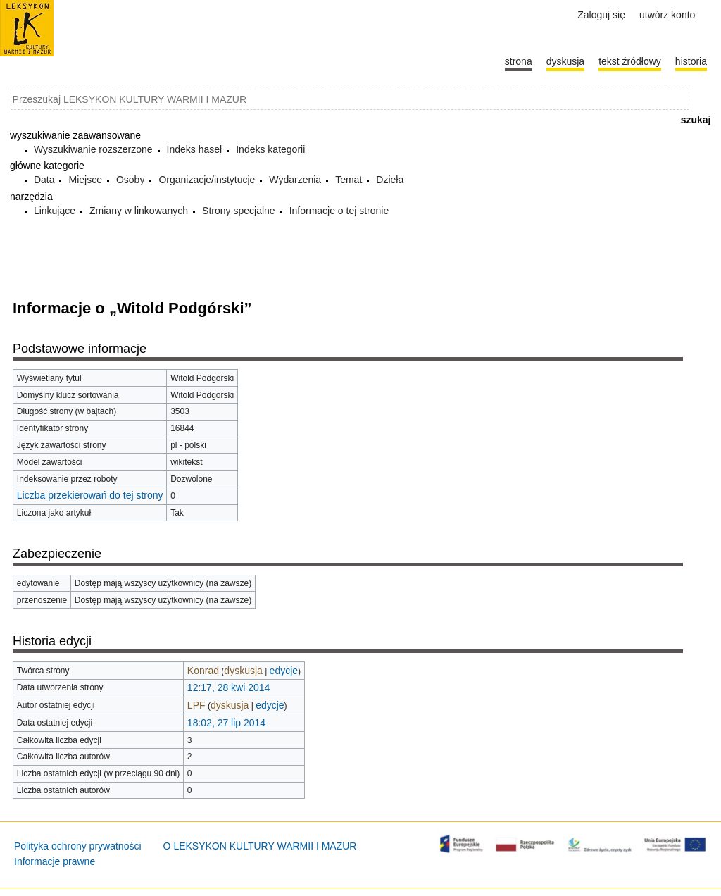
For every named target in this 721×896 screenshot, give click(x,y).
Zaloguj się (601, 14)
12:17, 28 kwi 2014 (228, 687)
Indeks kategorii (270, 149)
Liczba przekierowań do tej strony (90, 495)
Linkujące (54, 210)
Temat (348, 179)
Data (44, 179)
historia (691, 61)
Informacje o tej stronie (339, 210)
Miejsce (84, 179)
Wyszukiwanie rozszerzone (93, 149)
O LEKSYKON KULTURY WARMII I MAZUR (260, 846)
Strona (518, 61)
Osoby (130, 179)
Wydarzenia (295, 179)
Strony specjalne (238, 210)
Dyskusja (565, 61)
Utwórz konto (667, 14)
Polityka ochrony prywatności (78, 846)
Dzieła (389, 179)
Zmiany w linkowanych (138, 210)
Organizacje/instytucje (206, 179)
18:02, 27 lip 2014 (226, 722)
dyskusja (243, 670)
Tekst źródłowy (629, 61)
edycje (284, 670)
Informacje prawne (54, 861)
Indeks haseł (194, 149)
